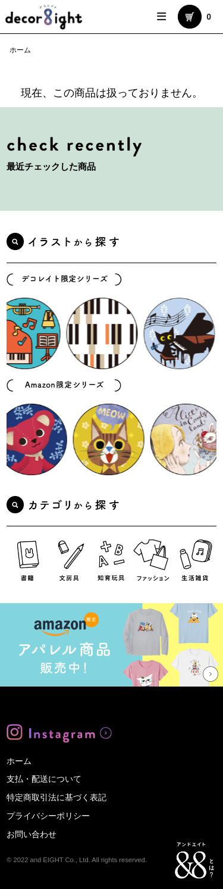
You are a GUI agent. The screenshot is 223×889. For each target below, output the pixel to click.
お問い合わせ (31, 834)
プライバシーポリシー (48, 816)
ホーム (20, 50)
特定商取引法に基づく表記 (56, 797)
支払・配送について (44, 779)
